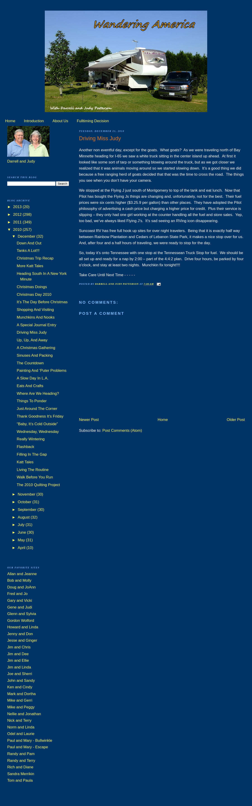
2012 (18, 214)
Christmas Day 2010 (34, 294)
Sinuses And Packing (35, 355)
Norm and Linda (20, 727)
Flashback (25, 447)
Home (10, 121)
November (27, 494)
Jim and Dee (18, 654)
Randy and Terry (21, 760)
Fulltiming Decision (93, 121)
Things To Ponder (32, 401)
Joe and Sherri (19, 674)
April (22, 548)
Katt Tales (25, 462)
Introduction (34, 121)
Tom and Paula (20, 780)
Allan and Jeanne (22, 574)
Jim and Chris (19, 647)
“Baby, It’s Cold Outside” (37, 424)
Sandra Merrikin (20, 774)
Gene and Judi (19, 607)
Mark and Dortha (21, 694)
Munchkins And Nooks (36, 317)
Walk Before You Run (35, 477)
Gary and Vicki (19, 600)
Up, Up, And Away (32, 340)
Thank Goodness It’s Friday (40, 416)
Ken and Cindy (19, 687)
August (24, 517)
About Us (60, 121)
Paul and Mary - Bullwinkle (29, 740)
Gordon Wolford (20, 620)
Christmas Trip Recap (35, 258)
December (27, 236)
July (22, 525)
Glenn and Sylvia (21, 614)
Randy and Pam (21, 754)
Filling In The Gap (32, 454)
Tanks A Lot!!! (28, 250)
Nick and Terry (19, 720)
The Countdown (30, 363)
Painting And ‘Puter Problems (42, 370)
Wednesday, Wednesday (38, 431)
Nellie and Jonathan (24, 714)
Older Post (236, 420)
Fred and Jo (17, 594)
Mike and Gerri (19, 700)
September (27, 509)
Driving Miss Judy (32, 332)
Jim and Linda (19, 667)
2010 (18, 229)
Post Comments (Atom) (122, 430)
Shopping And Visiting (35, 310)
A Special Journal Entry (36, 325)
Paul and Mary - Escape (27, 747)
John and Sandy (21, 680)
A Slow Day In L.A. (32, 378)
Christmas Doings (32, 287)
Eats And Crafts (30, 386)
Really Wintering (31, 439)
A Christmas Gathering (36, 348)
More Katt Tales (30, 266)
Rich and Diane (20, 767)
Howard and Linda (22, 627)
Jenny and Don (20, 634)
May (22, 540)
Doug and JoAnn (21, 587)
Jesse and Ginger (22, 640)
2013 (18, 207)
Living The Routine (33, 470)
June (22, 532)
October (25, 502)
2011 (18, 222)
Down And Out (29, 243)
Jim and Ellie (18, 660)
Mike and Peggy (21, 707)
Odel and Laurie (20, 734)
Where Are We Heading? (38, 393)
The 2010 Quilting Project (38, 485)
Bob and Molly (19, 580)
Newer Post (89, 420)
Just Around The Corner (37, 408)
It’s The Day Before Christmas (42, 302)
